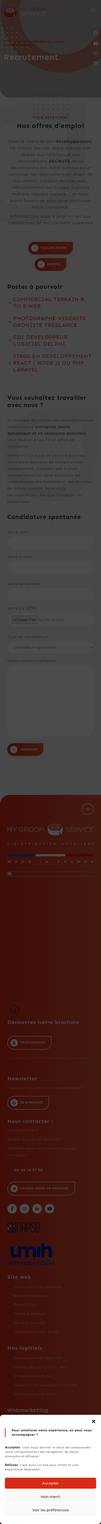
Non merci (50, 1496)
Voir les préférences (50, 1510)
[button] (93, 1420)
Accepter (50, 1483)
